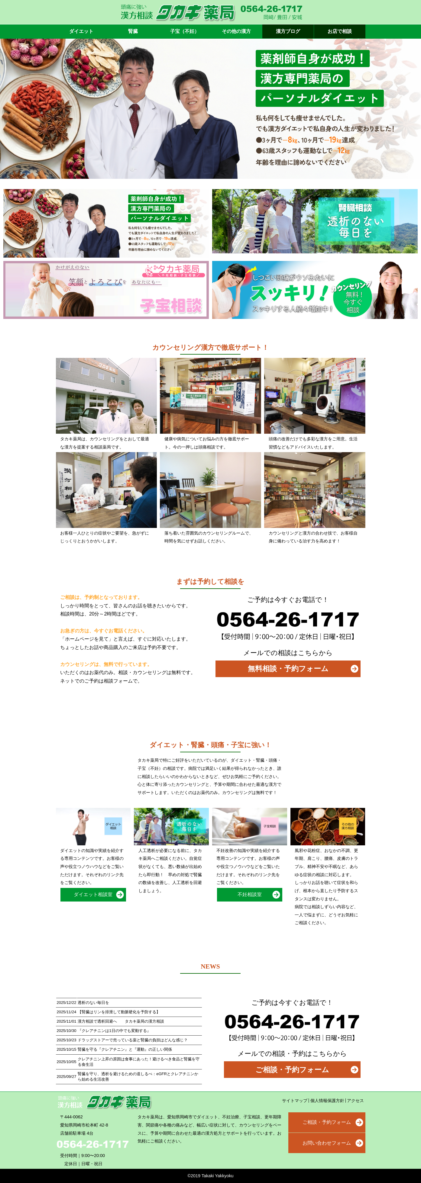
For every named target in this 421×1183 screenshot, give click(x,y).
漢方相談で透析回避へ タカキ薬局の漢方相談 (121, 1021)
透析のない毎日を (93, 1002)
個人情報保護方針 (327, 1100)
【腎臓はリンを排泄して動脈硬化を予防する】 (119, 1012)
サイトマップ (294, 1100)
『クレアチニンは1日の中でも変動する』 (114, 1030)
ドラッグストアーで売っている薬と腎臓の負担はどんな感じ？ (133, 1040)
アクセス (355, 1100)
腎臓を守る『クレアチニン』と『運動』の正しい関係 (125, 1049)
